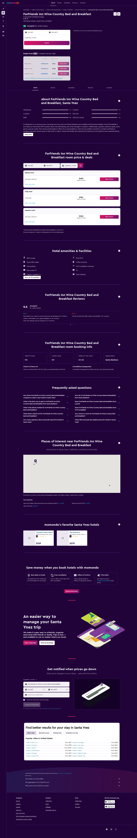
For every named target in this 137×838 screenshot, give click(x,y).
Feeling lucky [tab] (57, 733)
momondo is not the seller (72, 779)
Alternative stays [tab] (44, 733)
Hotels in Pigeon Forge (79, 753)
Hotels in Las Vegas (78, 742)
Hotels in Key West (78, 745)
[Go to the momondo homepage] (13, 3)
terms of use (47, 708)
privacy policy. (57, 708)
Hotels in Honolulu (31, 745)
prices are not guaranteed (64, 773)
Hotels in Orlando (77, 748)
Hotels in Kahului (31, 748)
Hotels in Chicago (31, 753)
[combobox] (48, 684)
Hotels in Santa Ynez (80, 9)
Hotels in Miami (76, 750)
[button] (3, 3)
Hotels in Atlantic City (78, 756)
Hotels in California (68, 9)
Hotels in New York (32, 742)
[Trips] (3, 26)
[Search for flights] (3, 9)
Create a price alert (103, 580)
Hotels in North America (38, 9)
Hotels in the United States (53, 9)
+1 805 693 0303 (29, 23)
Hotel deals (26, 9)
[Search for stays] (3, 13)
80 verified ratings (41, 26)
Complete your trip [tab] (72, 733)
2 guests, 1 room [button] (30, 37)
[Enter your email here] (48, 694)
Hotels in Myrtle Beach (33, 750)
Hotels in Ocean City (32, 756)
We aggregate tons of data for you (72, 782)
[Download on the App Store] (110, 806)
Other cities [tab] (31, 733)
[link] (71, 591)
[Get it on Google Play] (110, 802)
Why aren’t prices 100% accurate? (72, 786)
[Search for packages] (3, 21)
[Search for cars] (3, 17)
